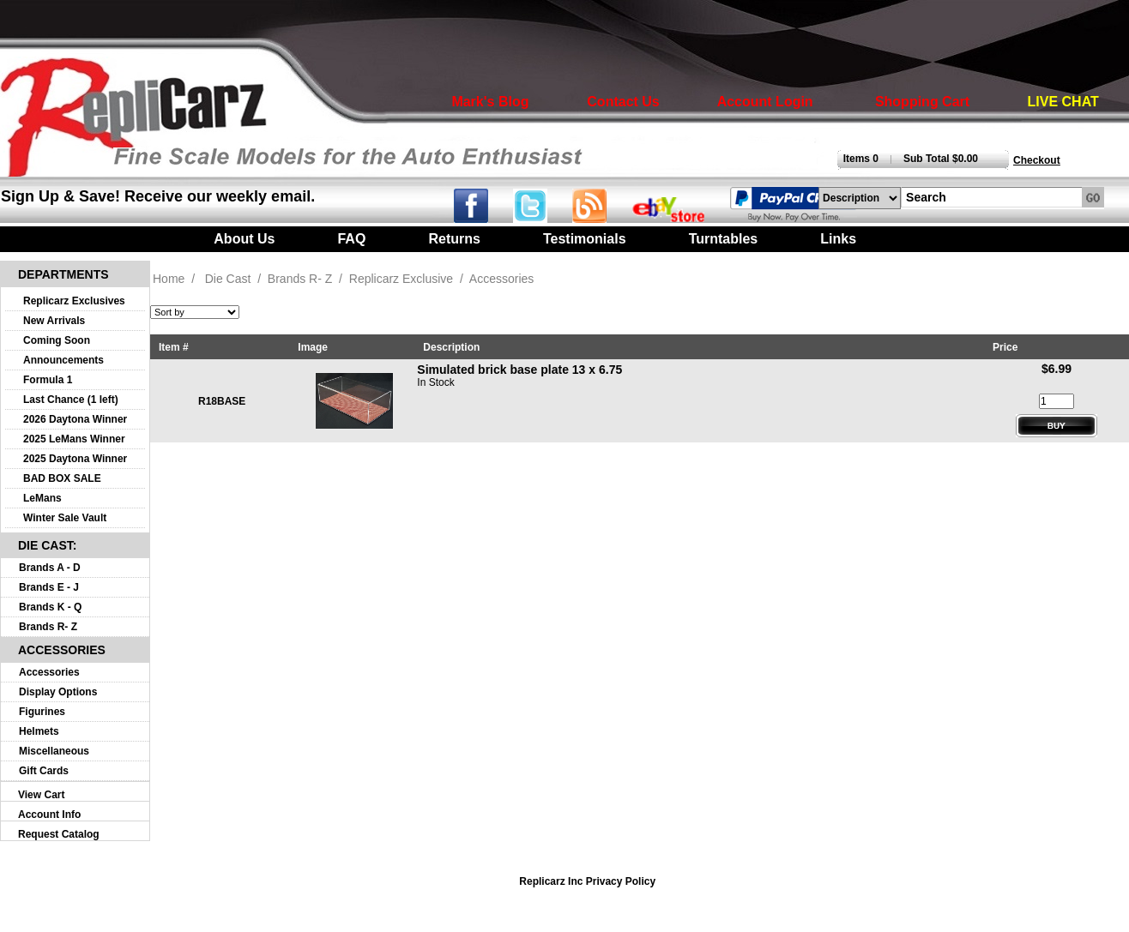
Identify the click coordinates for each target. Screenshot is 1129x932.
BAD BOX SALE (62, 478)
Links (838, 238)
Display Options (58, 692)
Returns (454, 238)
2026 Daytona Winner (75, 419)
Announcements (63, 360)
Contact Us (623, 101)
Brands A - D (50, 568)
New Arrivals (54, 321)
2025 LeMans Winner (74, 439)
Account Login (765, 101)
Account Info (49, 815)
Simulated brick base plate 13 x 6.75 (519, 369)
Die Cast (228, 279)
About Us (244, 238)
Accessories (49, 672)
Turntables (723, 238)
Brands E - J (49, 587)
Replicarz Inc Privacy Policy (587, 881)
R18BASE (221, 401)
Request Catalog (59, 834)
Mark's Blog (489, 101)
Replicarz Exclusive (401, 279)
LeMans (42, 498)
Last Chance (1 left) (70, 400)
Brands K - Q (50, 607)
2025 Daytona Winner (75, 459)
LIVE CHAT (1063, 101)
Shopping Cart (922, 101)
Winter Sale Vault (64, 518)
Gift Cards (44, 771)
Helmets (39, 731)
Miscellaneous (54, 751)
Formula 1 (47, 380)
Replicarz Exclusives (74, 301)
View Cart (41, 795)
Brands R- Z (48, 627)
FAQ (351, 238)
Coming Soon (56, 340)
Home (168, 279)
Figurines (42, 712)
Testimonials (584, 238)
